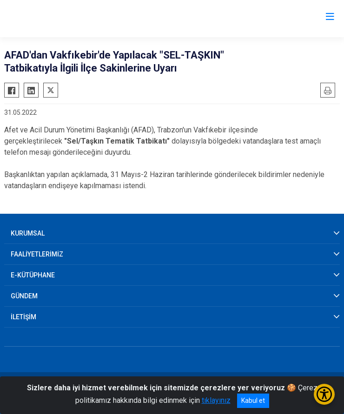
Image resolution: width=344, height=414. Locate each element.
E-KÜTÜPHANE (33, 275)
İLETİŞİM (23, 317)
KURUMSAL (28, 233)
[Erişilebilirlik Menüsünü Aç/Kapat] (324, 394)
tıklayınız (216, 400)
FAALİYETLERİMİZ (37, 254)
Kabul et (253, 400)
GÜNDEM (24, 296)
